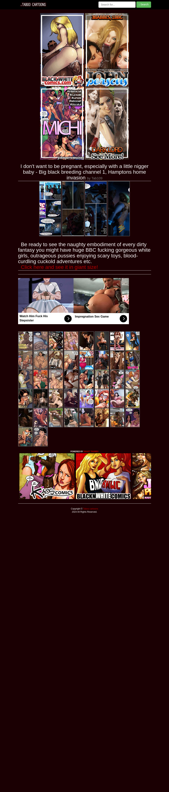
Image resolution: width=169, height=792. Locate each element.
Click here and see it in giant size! (59, 267)
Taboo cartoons (90, 508)
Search (143, 4)
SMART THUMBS (90, 451)
